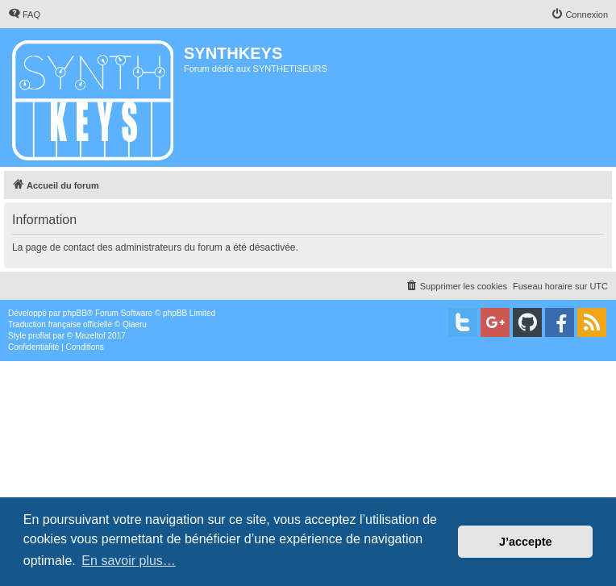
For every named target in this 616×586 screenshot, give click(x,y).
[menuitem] (24, 14)
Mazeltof (90, 335)
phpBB (75, 313)
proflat (39, 335)
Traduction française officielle (60, 324)
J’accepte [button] (525, 541)
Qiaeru (135, 324)
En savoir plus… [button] (128, 560)
